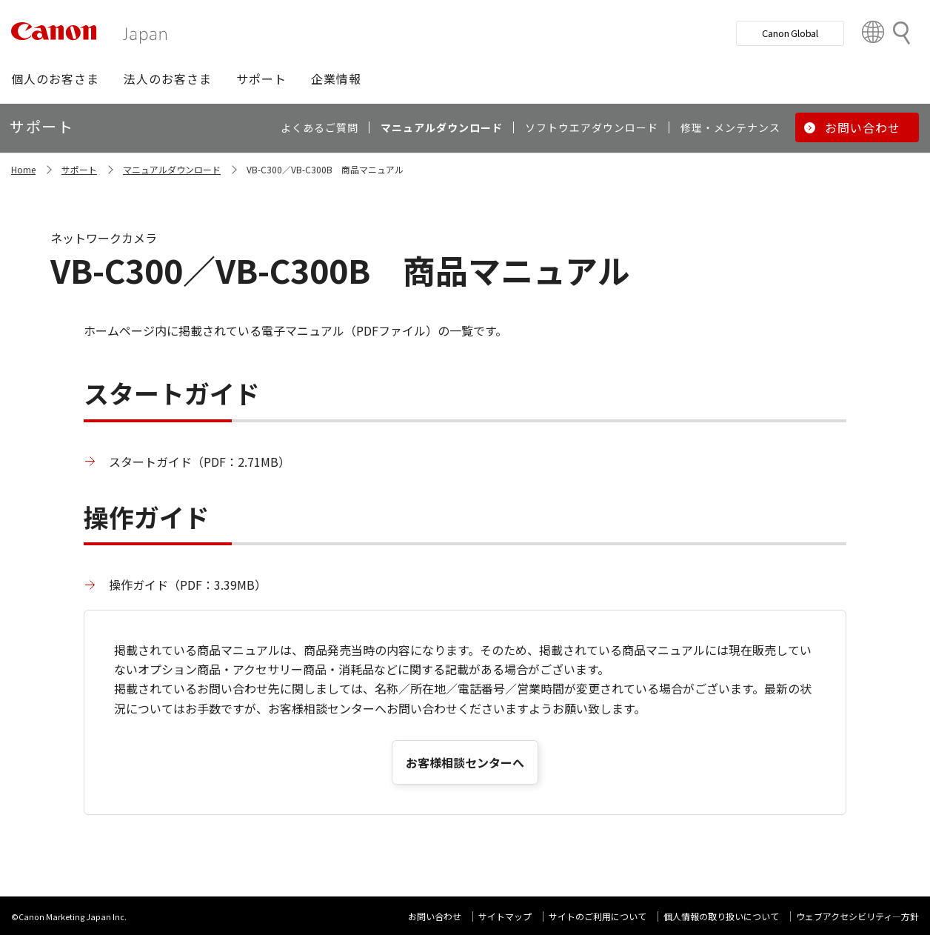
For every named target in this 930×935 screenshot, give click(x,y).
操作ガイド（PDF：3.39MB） (188, 584)
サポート (79, 169)
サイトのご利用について (597, 916)
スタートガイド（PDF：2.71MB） (199, 461)
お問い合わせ (434, 916)
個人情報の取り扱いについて (721, 916)
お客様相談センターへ (465, 762)
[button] (55, 78)
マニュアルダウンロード (172, 169)
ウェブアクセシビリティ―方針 (857, 916)
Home (23, 169)
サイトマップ (505, 916)
